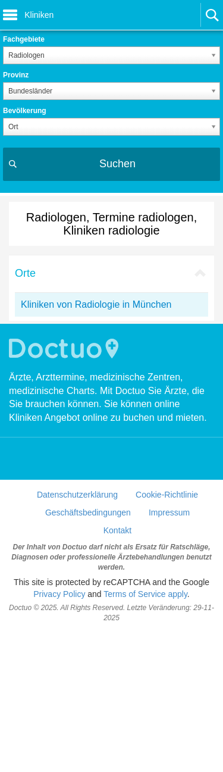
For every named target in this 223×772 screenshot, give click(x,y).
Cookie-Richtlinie (167, 634)
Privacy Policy (59, 734)
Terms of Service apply (145, 734)
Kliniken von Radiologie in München (96, 304)
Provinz (16, 75)
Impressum (169, 652)
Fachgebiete (24, 39)
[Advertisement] (111, 394)
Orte (25, 273)
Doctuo (65, 488)
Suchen (117, 164)
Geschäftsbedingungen (88, 652)
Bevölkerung (24, 110)
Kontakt (117, 670)
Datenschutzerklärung (77, 634)
